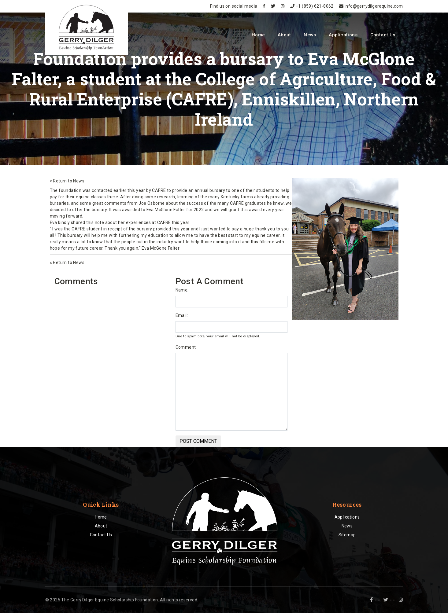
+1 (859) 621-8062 (312, 6)
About (284, 35)
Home (258, 35)
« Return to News (67, 180)
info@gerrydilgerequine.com (371, 6)
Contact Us (382, 35)
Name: (182, 290)
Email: (182, 315)
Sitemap (347, 534)
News (310, 35)
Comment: (186, 347)
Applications (343, 35)
